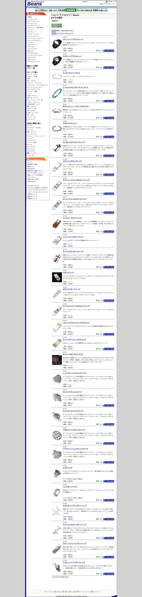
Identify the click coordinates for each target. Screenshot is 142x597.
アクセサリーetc (33, 53)
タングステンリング (34, 25)
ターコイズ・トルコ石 (34, 127)
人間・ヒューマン (33, 112)
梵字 (29, 78)
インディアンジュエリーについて (38, 192)
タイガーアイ (31, 146)
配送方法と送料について (35, 171)
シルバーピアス (32, 49)
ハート (30, 93)
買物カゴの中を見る (105, 4)
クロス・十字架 (32, 76)
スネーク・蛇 (32, 108)
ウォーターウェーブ (34, 89)
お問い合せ (57, 591)
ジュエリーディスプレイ (35, 55)
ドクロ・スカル (32, 74)
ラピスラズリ (31, 151)
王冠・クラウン (32, 95)
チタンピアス (32, 57)
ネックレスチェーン (34, 36)
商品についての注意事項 (35, 175)
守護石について (32, 198)
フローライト (31, 149)
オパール (29, 144)
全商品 (30, 17)
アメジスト (30, 129)
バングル (30, 30)
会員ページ (31, 166)
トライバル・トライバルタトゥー (38, 85)
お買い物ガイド (77, 591)
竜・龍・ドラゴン (33, 98)
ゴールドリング (32, 23)
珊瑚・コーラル (31, 153)
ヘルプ (30, 162)
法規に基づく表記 (66, 591)
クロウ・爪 (31, 119)
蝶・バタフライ (32, 106)
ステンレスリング (33, 21)
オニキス (29, 125)
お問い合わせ (32, 181)
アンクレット (32, 42)
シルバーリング (32, 19)
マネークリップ (32, 44)
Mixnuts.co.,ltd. (72, 596)
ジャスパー (30, 138)
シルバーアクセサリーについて (37, 190)
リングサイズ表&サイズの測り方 (38, 188)
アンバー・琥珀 (31, 142)
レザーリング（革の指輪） (36, 27)
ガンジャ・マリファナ (34, 83)
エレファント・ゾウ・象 (35, 100)
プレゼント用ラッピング (35, 173)
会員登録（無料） (33, 164)
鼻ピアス (30, 51)
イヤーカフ (31, 46)
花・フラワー (32, 81)
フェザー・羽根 (32, 91)
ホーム (28, 7)
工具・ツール (32, 59)
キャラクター (32, 110)
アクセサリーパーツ (34, 61)
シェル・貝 (30, 155)
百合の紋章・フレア (34, 104)
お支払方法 (31, 168)
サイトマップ (32, 177)
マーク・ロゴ (32, 117)
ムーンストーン (31, 134)
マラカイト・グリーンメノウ (36, 136)
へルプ (113, 4)
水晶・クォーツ (31, 132)
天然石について (32, 194)
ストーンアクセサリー (34, 40)
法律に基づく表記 (33, 179)
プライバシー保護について (91, 591)
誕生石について (32, 196)
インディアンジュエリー (35, 38)
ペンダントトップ (33, 34)
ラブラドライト (31, 140)
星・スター (31, 115)
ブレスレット (32, 32)
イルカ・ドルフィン (34, 102)
